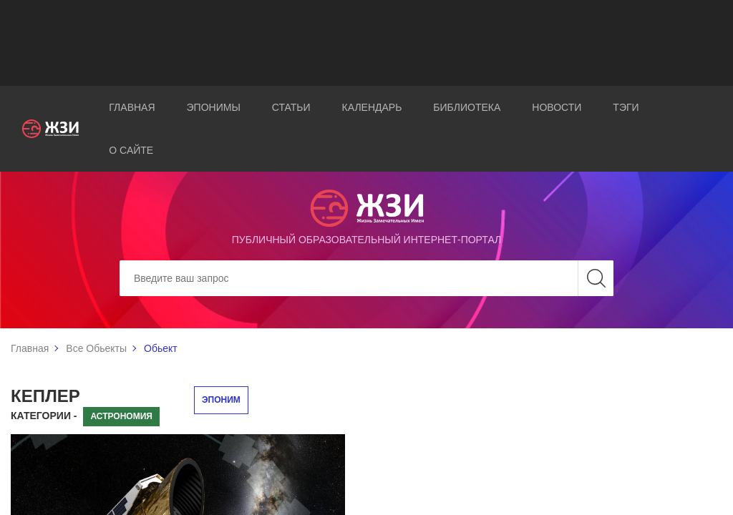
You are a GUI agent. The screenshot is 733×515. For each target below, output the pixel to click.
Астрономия (121, 416)
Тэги (626, 107)
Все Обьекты (96, 348)
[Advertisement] (366, 43)
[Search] (366, 278)
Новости (556, 107)
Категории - (44, 415)
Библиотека (466, 107)
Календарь (372, 107)
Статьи (291, 107)
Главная (132, 107)
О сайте (131, 150)
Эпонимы (214, 107)
